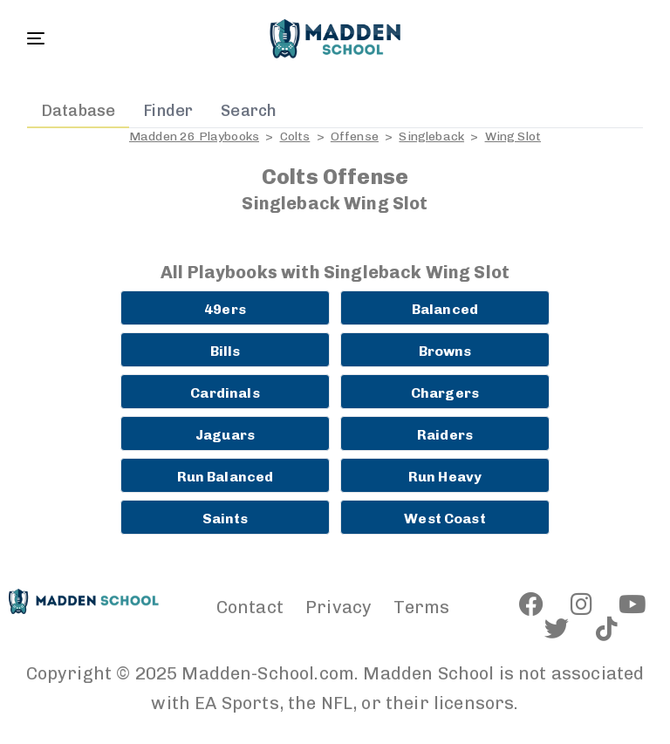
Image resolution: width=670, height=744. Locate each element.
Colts (295, 136)
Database (78, 110)
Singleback (431, 136)
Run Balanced (225, 476)
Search (249, 110)
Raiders (445, 435)
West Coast (445, 518)
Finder (168, 110)
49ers (225, 309)
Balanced (445, 309)
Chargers (445, 393)
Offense (355, 136)
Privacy (338, 607)
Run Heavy (445, 476)
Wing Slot (513, 136)
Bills (225, 351)
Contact (250, 607)
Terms (421, 607)
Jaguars (225, 435)
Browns (445, 351)
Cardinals (224, 393)
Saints (225, 518)
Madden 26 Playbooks (194, 136)
